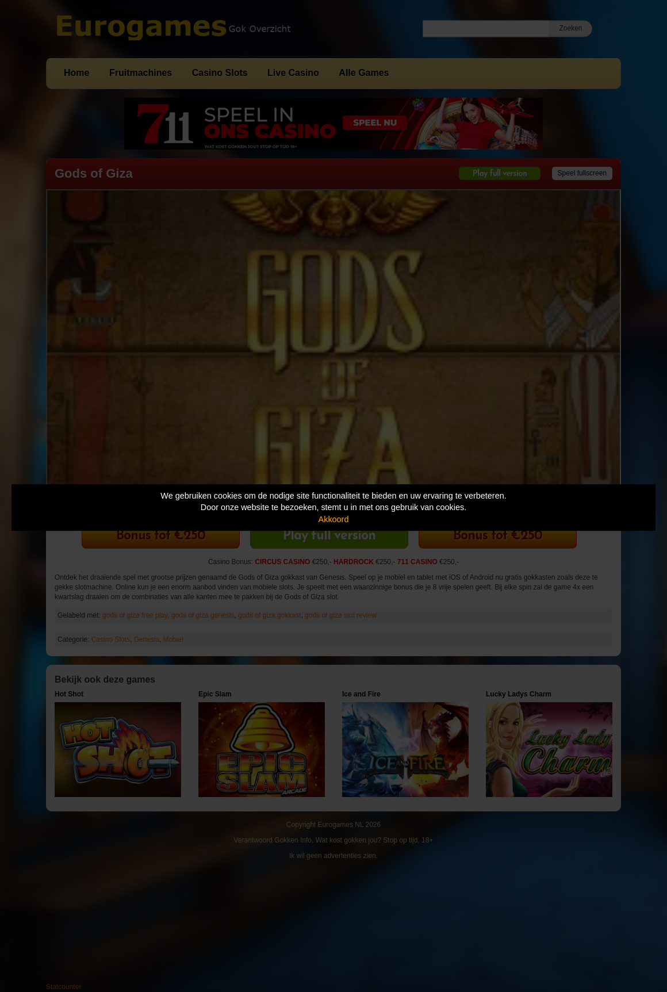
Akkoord (334, 519)
